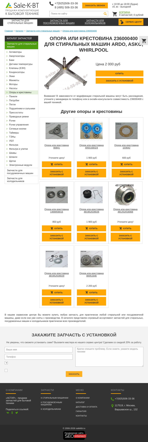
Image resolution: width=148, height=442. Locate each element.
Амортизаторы (17, 56)
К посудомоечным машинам (51, 403)
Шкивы (12, 153)
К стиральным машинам (54, 398)
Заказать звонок (95, 5)
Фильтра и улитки (18, 149)
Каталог (20, 31)
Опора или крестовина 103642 (126, 146)
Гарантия (81, 411)
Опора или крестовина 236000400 (79, 31)
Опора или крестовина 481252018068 (125, 210)
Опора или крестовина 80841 (57, 146)
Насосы (13, 88)
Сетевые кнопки (17, 128)
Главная (9, 31)
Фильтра (13, 145)
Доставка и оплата (86, 407)
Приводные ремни (19, 116)
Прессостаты (16, 112)
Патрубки (14, 100)
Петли (12, 104)
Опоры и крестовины (20, 92)
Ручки (12, 120)
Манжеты (14, 80)
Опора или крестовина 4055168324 (91, 146)
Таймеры (14, 133)
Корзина (124, 12)
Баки (11, 60)
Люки (12, 76)
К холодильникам (51, 409)
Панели (13, 96)
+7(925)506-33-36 (66, 3)
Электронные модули (20, 165)
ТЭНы (12, 137)
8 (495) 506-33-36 (66, 7)
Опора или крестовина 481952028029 (57, 274)
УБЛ (11, 141)
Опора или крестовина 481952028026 (91, 210)
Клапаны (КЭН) (17, 68)
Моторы (13, 84)
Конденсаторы (17, 72)
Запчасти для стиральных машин (43, 31)
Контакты (81, 416)
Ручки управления (19, 124)
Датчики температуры (21, 64)
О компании (83, 398)
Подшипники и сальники (22, 108)
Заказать (74, 372)
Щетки (12, 161)
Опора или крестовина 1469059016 (57, 210)
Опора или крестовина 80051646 (91, 274)
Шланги (13, 157)
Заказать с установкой (119, 81)
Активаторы (15, 52)
